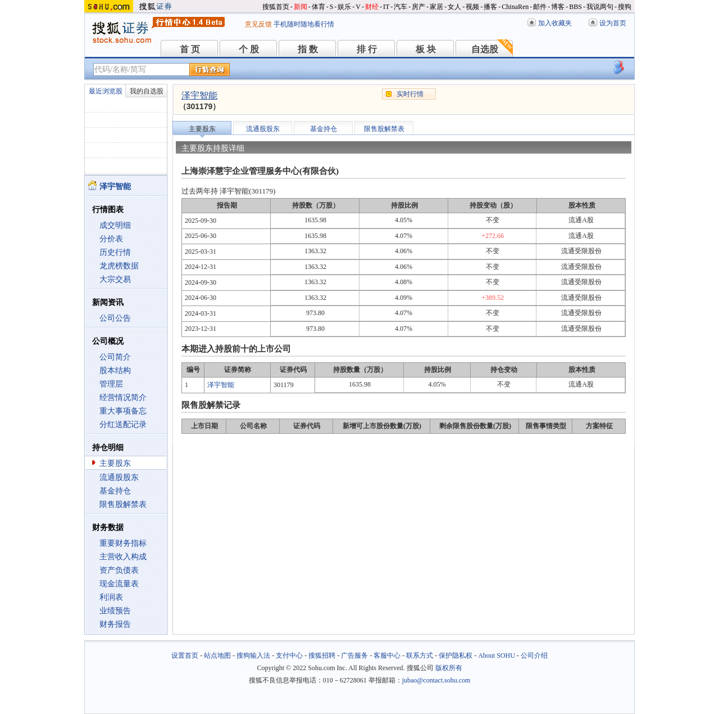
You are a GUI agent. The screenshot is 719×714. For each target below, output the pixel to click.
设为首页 (612, 23)
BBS (575, 7)
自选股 (484, 49)
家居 (436, 7)
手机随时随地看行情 (304, 24)
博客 (558, 7)
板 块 (426, 49)
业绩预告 (115, 611)
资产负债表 (119, 570)
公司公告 (115, 318)
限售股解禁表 (123, 504)
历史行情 (115, 252)
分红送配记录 (123, 424)
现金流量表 (119, 584)
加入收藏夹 (555, 23)
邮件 (540, 7)
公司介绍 (534, 655)
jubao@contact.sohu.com (436, 680)
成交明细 (115, 225)
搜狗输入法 (253, 655)
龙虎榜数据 (119, 266)
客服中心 (387, 655)
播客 (490, 7)
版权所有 (448, 668)
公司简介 (115, 357)
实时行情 (410, 94)
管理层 (111, 384)
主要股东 (115, 463)
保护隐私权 (455, 655)
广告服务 (354, 655)
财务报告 (115, 624)
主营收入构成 (123, 557)
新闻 (300, 7)
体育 (318, 7)
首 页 (190, 49)
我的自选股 (146, 91)
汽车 (400, 7)
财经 (372, 7)
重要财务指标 (123, 543)
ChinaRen (515, 7)
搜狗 (624, 7)
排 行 (367, 49)
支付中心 (289, 655)
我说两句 (599, 7)
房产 (418, 7)
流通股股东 (119, 477)
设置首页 (184, 655)
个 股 (249, 49)
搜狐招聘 (321, 655)
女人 (454, 7)
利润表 (111, 597)
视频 (472, 7)
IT (386, 7)
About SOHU (496, 655)
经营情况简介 (123, 397)
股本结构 (115, 370)
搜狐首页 (275, 7)
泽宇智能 (199, 95)
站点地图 (217, 655)
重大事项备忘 (123, 411)
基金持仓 (115, 491)
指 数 (308, 49)
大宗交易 (115, 279)
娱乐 (344, 7)
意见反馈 (258, 24)
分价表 (111, 239)
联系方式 (419, 655)
